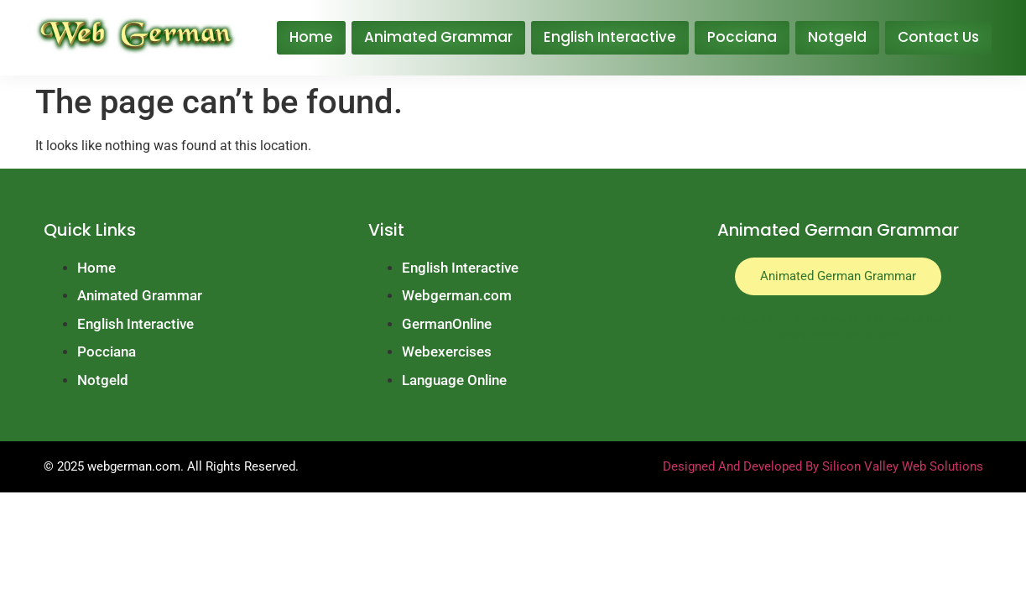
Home (311, 37)
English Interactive (610, 37)
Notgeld (837, 37)
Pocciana (742, 37)
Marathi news (879, 319)
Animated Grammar (438, 37)
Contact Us (938, 37)
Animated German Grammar (838, 276)
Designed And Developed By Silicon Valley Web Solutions (823, 466)
